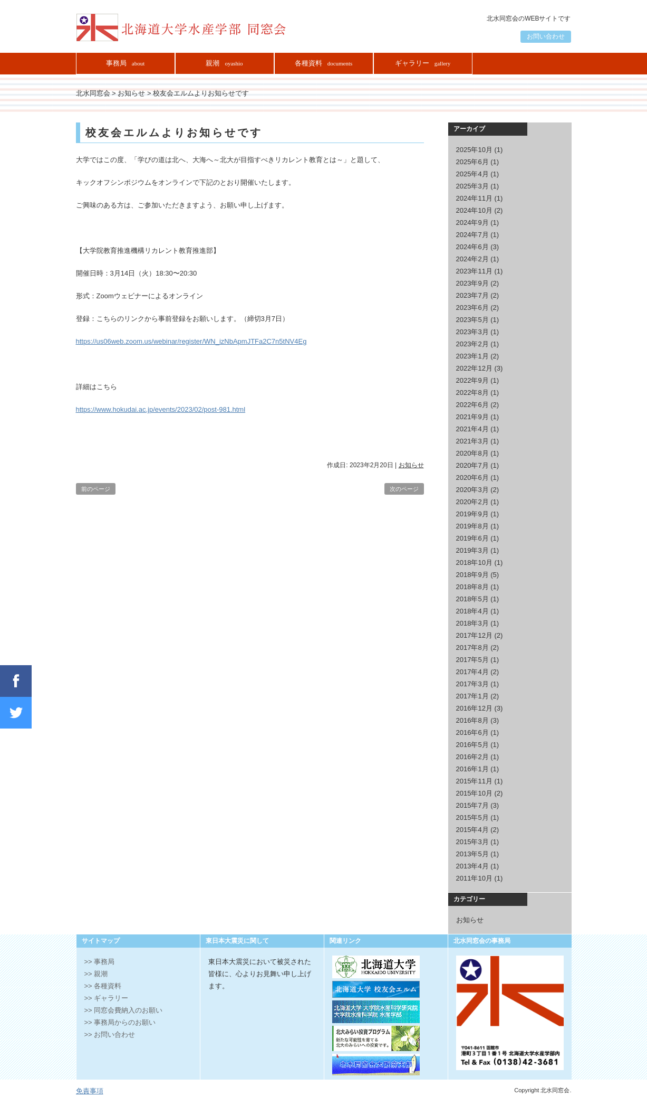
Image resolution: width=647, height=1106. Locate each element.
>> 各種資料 (103, 986)
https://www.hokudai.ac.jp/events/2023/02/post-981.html (161, 409)
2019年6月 (472, 538)
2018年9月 (472, 575)
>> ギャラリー (106, 998)
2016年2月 (472, 757)
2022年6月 (472, 405)
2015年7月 (472, 805)
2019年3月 (472, 550)
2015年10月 (474, 793)
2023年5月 (472, 320)
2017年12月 (474, 635)
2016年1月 (472, 769)
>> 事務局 (99, 962)
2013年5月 (472, 854)
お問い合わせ (546, 36)
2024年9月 (472, 222)
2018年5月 (472, 599)
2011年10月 (474, 878)
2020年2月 (472, 502)
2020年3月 (472, 490)
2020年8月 (472, 453)
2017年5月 (472, 660)
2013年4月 (472, 866)
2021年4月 (472, 429)
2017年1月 (472, 696)
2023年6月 (472, 307)
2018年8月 (472, 587)
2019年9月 (472, 514)
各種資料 (324, 63)
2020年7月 (472, 465)
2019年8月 (472, 526)
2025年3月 (472, 186)
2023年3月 (472, 332)
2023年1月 (472, 356)
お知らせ (411, 465)
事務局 (125, 63)
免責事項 (89, 1091)
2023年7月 (472, 295)
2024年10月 (474, 210)
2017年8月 (472, 647)
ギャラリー (423, 63)
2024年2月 (472, 259)
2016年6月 (472, 732)
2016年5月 (472, 745)
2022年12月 (474, 368)
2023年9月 (472, 283)
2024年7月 (472, 235)
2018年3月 (472, 623)
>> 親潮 (96, 974)
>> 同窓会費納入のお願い (123, 1010)
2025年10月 (474, 150)
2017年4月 (472, 672)
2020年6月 (472, 477)
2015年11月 (474, 781)
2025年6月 (472, 162)
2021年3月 (472, 441)
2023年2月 (472, 344)
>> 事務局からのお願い (120, 1022)
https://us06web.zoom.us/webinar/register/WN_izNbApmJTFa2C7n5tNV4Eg (191, 341)
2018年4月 (472, 611)
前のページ (95, 489)
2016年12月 (474, 708)
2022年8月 (472, 392)
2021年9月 (472, 417)
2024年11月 (474, 198)
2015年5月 (472, 817)
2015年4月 (472, 830)
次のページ (404, 489)
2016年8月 (472, 720)
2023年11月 (474, 271)
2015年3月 (472, 842)
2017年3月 (472, 684)
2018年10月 (474, 562)
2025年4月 (472, 174)
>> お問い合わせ (110, 1034)
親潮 (224, 63)
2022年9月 (472, 380)
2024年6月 (472, 247)
